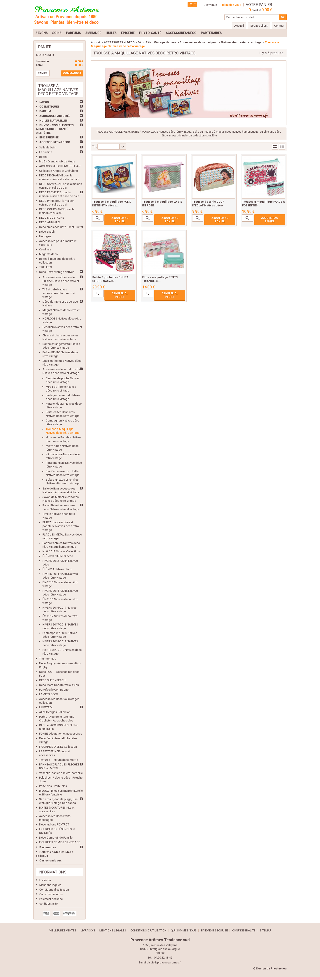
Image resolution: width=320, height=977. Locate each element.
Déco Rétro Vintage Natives (56, 272)
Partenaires (47, 847)
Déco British (47, 231)
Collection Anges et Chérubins (58, 170)
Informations (52, 872)
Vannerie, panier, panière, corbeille (61, 773)
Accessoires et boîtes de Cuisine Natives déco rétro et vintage (60, 281)
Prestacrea (279, 968)
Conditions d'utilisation (54, 889)
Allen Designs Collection (54, 712)
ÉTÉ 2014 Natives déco (57, 569)
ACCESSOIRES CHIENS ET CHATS (60, 166)
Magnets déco (48, 254)
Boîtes (43, 156)
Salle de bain (47, 147)
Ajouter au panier (119, 219)
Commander (72, 73)
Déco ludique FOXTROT (54, 824)
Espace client (259, 25)
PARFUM (45, 111)
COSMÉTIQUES (49, 106)
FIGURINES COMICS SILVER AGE (59, 842)
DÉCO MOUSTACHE (51, 217)
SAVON (44, 102)
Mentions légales (50, 885)
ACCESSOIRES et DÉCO (54, 142)
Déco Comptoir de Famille (55, 837)
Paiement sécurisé (51, 899)
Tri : (94, 146)
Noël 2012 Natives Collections (61, 551)
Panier (45, 46)
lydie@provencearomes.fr (165, 962)
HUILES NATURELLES (53, 120)
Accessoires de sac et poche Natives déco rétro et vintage (221, 42)
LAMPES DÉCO (48, 694)
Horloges (45, 236)
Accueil (95, 42)
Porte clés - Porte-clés (53, 786)
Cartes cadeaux (50, 860)
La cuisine (45, 152)
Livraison (45, 880)
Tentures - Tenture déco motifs (58, 759)
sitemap (265, 930)
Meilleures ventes (62, 930)
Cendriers (45, 249)
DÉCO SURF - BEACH (52, 680)
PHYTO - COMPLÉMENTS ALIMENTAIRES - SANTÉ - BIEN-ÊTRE (55, 129)
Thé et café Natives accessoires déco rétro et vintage (58, 293)
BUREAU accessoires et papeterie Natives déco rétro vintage (60, 526)
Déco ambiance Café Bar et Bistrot (61, 227)
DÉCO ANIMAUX (49, 222)
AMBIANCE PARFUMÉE (54, 116)
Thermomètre (47, 658)
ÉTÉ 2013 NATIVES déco (57, 556)
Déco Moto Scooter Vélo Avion (59, 685)
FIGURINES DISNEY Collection (58, 746)
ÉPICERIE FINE (48, 137)
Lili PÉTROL (46, 707)
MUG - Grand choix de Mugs (57, 161)
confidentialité (48, 903)
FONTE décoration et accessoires (60, 733)
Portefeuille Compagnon (54, 689)
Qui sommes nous (51, 894)
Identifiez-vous (231, 4)
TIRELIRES (45, 267)
